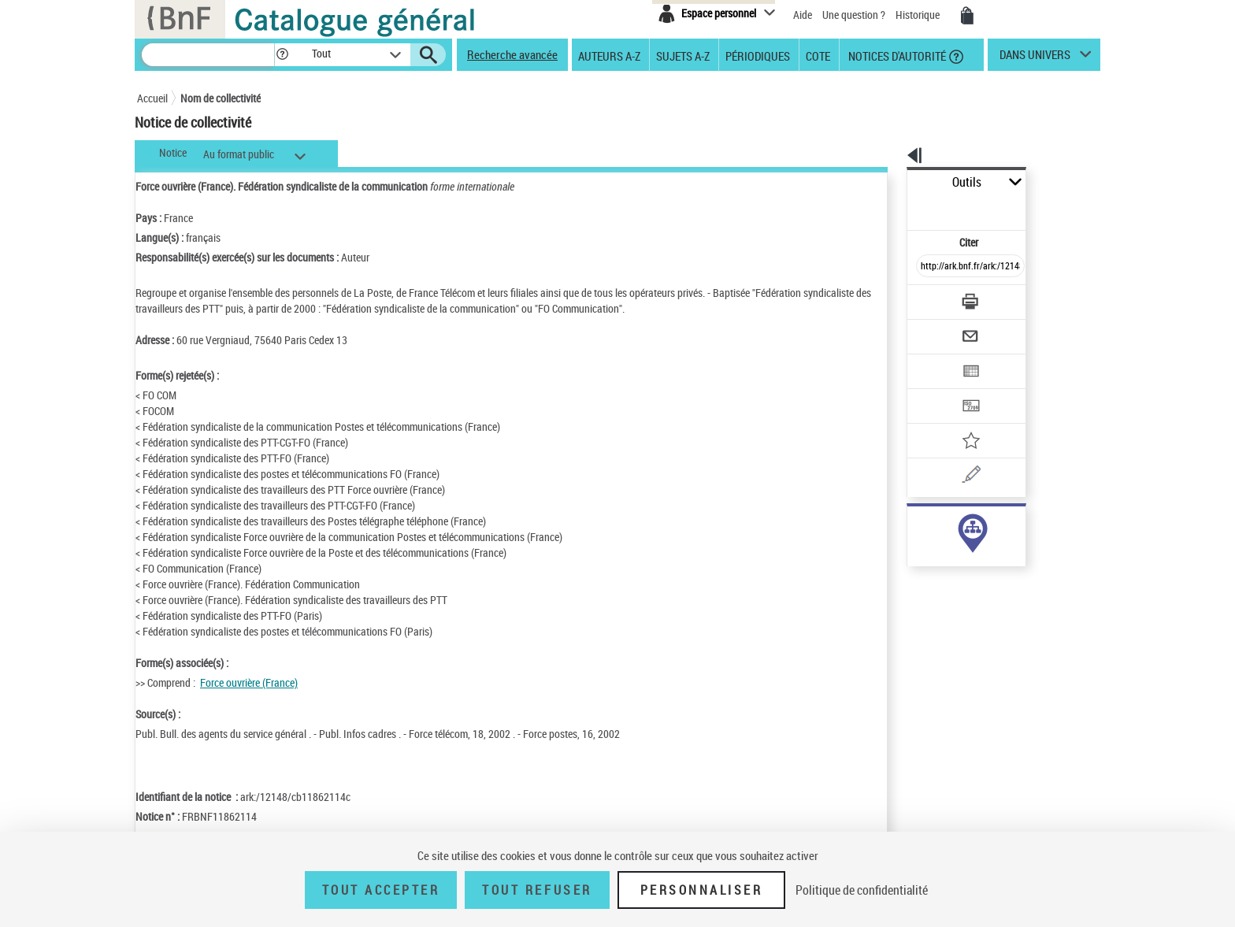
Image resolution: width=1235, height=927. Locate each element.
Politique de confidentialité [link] (862, 890)
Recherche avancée (512, 54)
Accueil (152, 98)
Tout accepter (381, 890)
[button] (282, 54)
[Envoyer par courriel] (925, 297)
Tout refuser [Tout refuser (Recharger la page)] (537, 890)
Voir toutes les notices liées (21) (951, 558)
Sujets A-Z (683, 55)
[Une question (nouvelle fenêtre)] (957, 420)
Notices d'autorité (896, 55)
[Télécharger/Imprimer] (929, 267)
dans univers (1034, 58)
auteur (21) (915, 525)
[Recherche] (208, 54)
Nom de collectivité (220, 98)
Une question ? (853, 14)
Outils (889, 182)
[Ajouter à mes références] (935, 389)
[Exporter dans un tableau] (937, 328)
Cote (818, 55)
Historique (919, 14)
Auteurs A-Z (609, 55)
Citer (901, 207)
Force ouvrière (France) (249, 682)
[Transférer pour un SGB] (933, 359)
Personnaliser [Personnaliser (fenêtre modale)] (701, 890)
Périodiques (757, 55)
